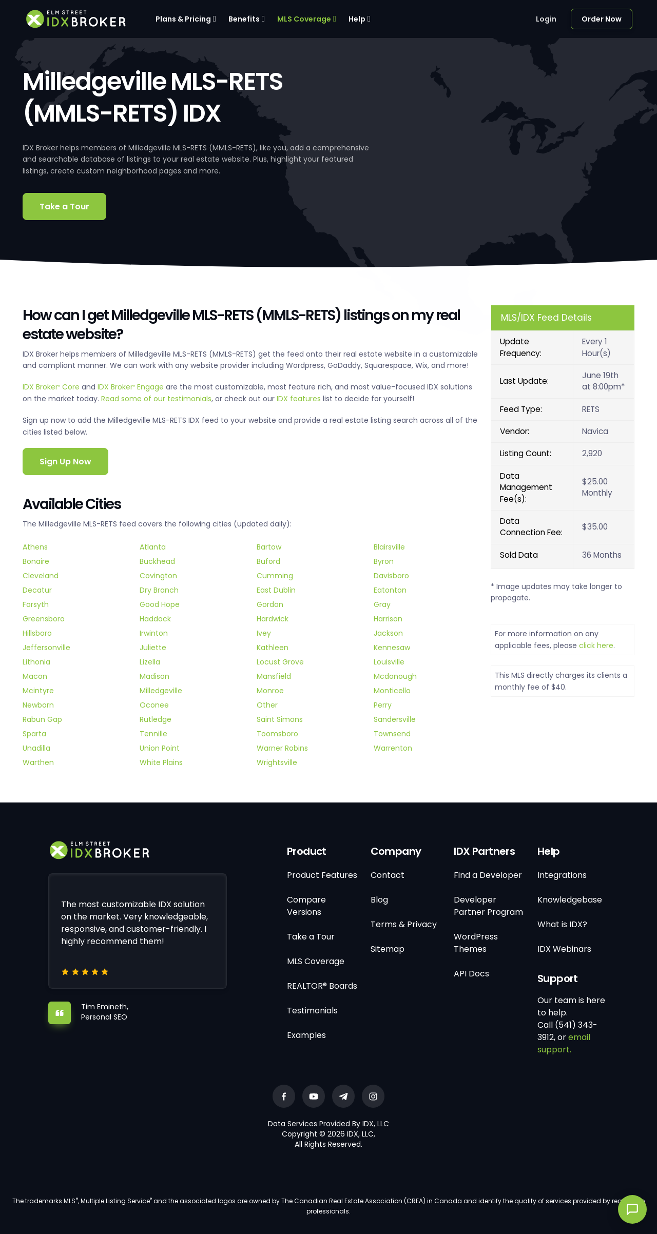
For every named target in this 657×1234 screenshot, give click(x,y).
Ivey (264, 633)
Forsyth (36, 604)
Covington (158, 576)
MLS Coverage (304, 19)
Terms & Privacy (404, 924)
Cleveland (41, 576)
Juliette (153, 647)
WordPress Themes (476, 943)
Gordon (270, 604)
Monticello (392, 690)
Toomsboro (277, 734)
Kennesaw (392, 647)
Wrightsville (277, 762)
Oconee (154, 705)
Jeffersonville (46, 647)
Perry (383, 705)
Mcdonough (395, 676)
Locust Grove (280, 662)
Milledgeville (161, 690)
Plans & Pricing (183, 19)
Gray (382, 604)
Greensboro (44, 619)
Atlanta (153, 547)
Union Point (160, 748)
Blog (379, 900)
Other (267, 705)
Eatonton (390, 590)
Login (546, 19)
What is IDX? (562, 924)
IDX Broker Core (52, 387)
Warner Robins (282, 748)
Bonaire (36, 561)
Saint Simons (280, 719)
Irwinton (154, 633)
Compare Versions (306, 906)
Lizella (150, 662)
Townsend (392, 734)
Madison (154, 676)
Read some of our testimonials (156, 399)
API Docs (471, 974)
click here (596, 645)
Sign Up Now (65, 461)
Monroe (270, 690)
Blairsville (389, 547)
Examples (306, 1035)
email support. (563, 1043)
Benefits (244, 19)
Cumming (275, 576)
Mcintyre (38, 690)
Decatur (37, 590)
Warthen (38, 762)
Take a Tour (64, 206)
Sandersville (395, 719)
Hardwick (272, 619)
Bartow (269, 547)
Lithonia (36, 662)
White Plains (161, 762)
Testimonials (312, 1010)
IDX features (299, 399)
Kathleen (272, 647)
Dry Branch (159, 590)
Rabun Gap (42, 719)
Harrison (388, 619)
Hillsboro (37, 633)
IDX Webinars (564, 949)
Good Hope (160, 604)
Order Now (602, 19)
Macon (35, 676)
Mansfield (274, 676)
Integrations (562, 875)
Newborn (38, 705)
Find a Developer (488, 875)
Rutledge (155, 719)
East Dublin (276, 590)
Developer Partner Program (488, 906)
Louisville (389, 662)
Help (357, 19)
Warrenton (393, 748)
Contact (387, 875)
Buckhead (157, 561)
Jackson (388, 633)
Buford (268, 561)
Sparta (34, 734)
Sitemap (387, 949)
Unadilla (36, 748)
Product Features (322, 875)
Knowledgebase (569, 900)
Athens (35, 547)
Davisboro (391, 576)
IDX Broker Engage (132, 387)
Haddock (155, 619)
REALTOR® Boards (322, 986)
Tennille (153, 734)
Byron (384, 561)
